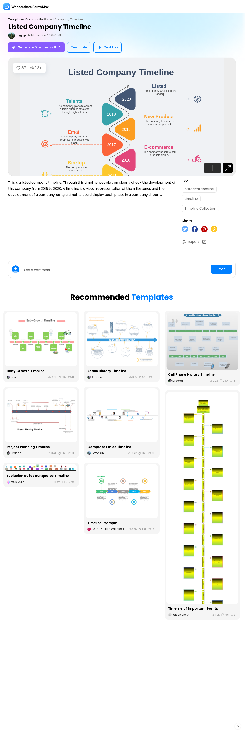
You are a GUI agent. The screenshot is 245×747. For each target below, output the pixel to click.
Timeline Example (102, 523)
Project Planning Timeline (28, 446)
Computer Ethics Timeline (109, 446)
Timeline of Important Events (193, 608)
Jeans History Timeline (106, 371)
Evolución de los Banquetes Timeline (38, 475)
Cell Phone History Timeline (191, 374)
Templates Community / (26, 19)
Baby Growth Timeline (26, 371)
